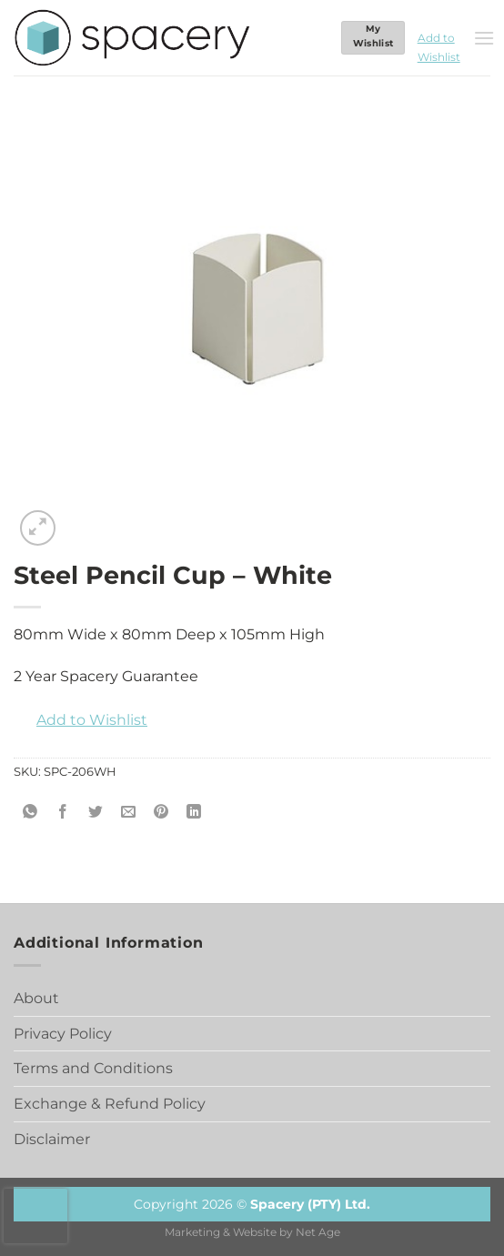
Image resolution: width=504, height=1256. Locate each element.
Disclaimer (52, 1139)
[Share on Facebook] (63, 813)
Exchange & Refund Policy (110, 1103)
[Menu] (484, 37)
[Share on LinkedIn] (194, 813)
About (36, 998)
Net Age (318, 1232)
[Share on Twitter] (96, 813)
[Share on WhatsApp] (30, 813)
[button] (439, 38)
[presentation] (35, 1216)
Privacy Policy (63, 1033)
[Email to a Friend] (129, 813)
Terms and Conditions (93, 1068)
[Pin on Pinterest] (161, 813)
